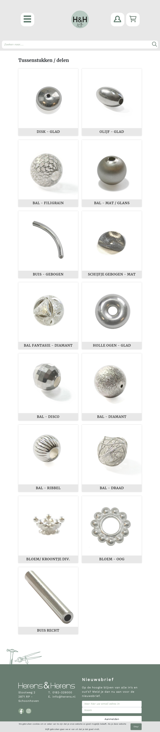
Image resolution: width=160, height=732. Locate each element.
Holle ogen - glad (112, 345)
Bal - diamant (111, 417)
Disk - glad (48, 132)
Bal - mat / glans (112, 203)
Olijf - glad (112, 132)
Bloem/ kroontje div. (48, 559)
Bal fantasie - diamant (48, 345)
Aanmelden (112, 719)
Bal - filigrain (48, 203)
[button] (27, 19)
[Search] (80, 45)
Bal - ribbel (48, 488)
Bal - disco (48, 417)
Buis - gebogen (48, 274)
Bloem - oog (112, 559)
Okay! (136, 726)
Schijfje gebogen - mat (112, 274)
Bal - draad (112, 488)
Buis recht (48, 630)
